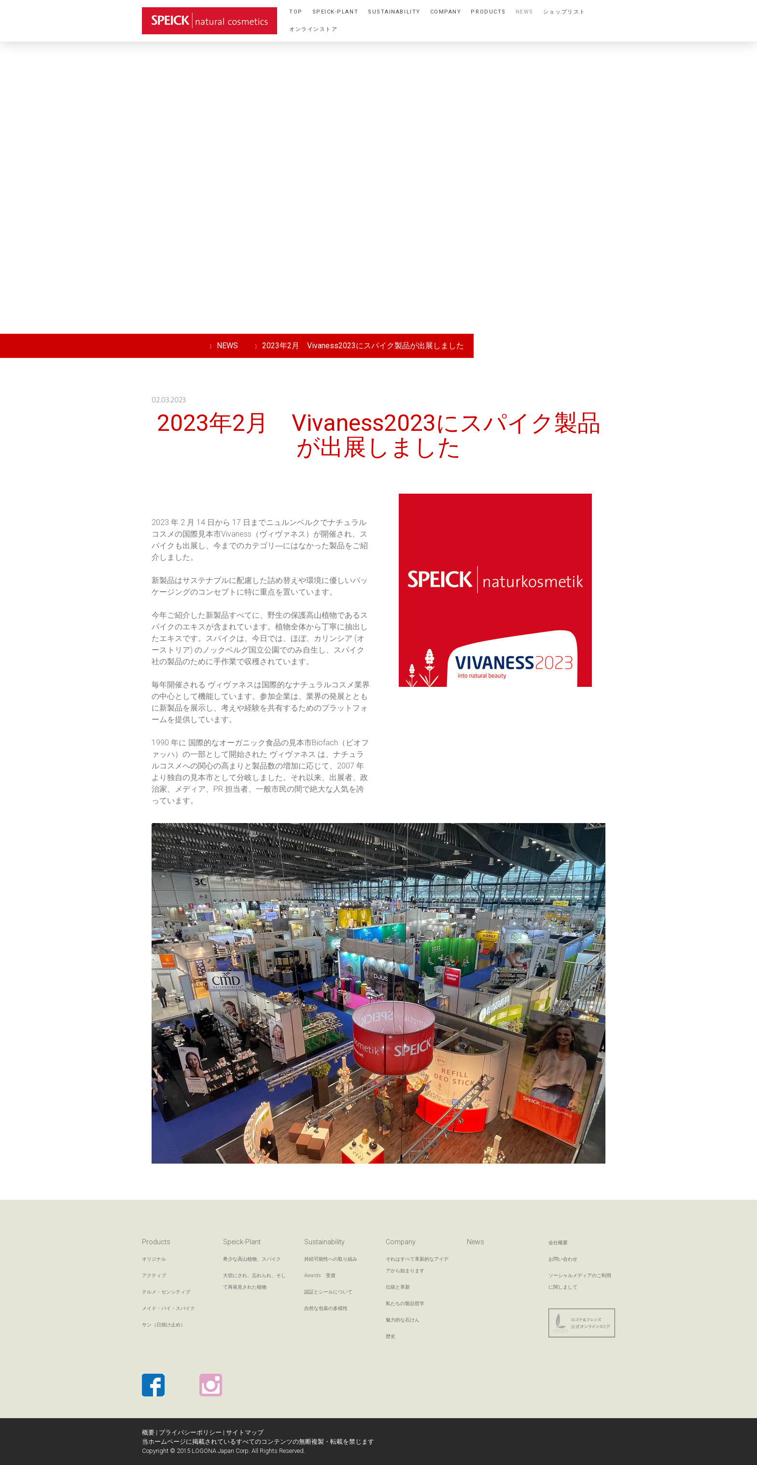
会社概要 (558, 1242)
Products (488, 12)
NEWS (524, 12)
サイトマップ (245, 1432)
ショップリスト (564, 12)
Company (446, 12)
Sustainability (394, 12)
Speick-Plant (335, 12)
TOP (296, 12)
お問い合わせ (562, 1259)
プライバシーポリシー (190, 1432)
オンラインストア (313, 29)
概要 (148, 1432)
